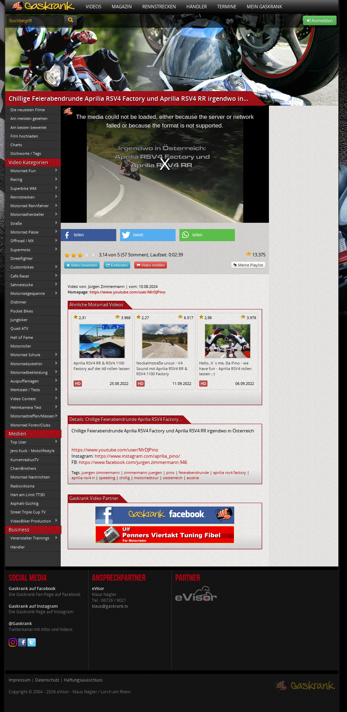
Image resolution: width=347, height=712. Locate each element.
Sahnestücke (31, 284)
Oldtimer (18, 302)
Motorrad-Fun (31, 170)
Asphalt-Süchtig (24, 503)
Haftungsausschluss (83, 680)
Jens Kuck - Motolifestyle (32, 450)
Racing (31, 179)
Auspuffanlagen (31, 381)
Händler (196, 6)
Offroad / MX (31, 241)
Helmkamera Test (31, 407)
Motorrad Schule (31, 355)
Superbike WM (31, 188)
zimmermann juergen (143, 472)
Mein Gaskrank (264, 6)
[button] (88, 235)
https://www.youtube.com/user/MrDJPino (128, 292)
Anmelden (320, 20)
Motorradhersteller (31, 214)
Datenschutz (47, 680)
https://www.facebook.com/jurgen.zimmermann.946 (133, 462)
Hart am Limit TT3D (27, 494)
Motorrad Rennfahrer (31, 206)
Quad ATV (19, 328)
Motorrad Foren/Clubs (30, 425)
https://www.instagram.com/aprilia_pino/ (137, 456)
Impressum (20, 680)
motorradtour (146, 477)
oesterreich (173, 477)
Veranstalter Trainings (31, 538)
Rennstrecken (159, 6)
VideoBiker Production (31, 521)
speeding (107, 477)
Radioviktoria (22, 486)
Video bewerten (82, 264)
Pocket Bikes (21, 311)
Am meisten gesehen (29, 118)
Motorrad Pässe (31, 232)
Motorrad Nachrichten (30, 477)
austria (193, 477)
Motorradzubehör (31, 363)
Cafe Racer (31, 276)
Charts (16, 144)
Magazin (122, 6)
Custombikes (31, 267)
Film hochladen (24, 136)
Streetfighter (21, 258)
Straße (31, 223)
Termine (226, 6)
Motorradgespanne (31, 293)
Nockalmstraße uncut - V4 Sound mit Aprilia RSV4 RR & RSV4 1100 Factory (161, 368)
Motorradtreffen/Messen (31, 416)
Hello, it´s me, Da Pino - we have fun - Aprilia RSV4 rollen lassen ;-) (225, 368)
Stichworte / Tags (25, 153)
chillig (124, 477)
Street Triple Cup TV (28, 512)
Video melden (150, 264)
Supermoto (31, 249)
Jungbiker (18, 319)
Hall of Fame (21, 337)
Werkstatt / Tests (31, 390)
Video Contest (31, 398)
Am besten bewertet (28, 127)
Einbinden (117, 264)
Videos (93, 6)
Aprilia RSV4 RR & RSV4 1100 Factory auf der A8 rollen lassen (102, 365)
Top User (31, 442)
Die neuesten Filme (27, 109)
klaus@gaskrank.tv (110, 606)
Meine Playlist (248, 264)
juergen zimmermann (101, 472)
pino (170, 472)
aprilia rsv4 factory (229, 472)
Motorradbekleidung (31, 372)
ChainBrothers (23, 468)
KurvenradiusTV (24, 459)
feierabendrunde (194, 472)
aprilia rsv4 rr (83, 477)
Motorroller (20, 346)
